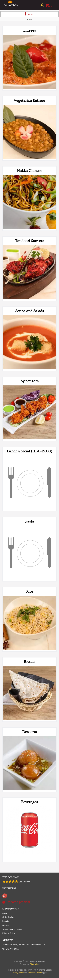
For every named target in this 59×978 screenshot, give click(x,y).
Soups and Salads (29, 311)
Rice (29, 591)
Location (6, 921)
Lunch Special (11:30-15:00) (29, 451)
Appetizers (29, 381)
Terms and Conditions (12, 929)
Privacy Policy (8, 933)
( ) (48, 5)
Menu (4, 913)
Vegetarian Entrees (29, 100)
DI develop (34, 964)
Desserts (29, 732)
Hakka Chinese (29, 171)
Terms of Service (35, 973)
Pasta (29, 521)
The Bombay (10, 877)
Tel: (10, 949)
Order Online (8, 917)
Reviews (6, 925)
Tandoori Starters (29, 241)
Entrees (29, 30)
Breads (29, 662)
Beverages (29, 802)
